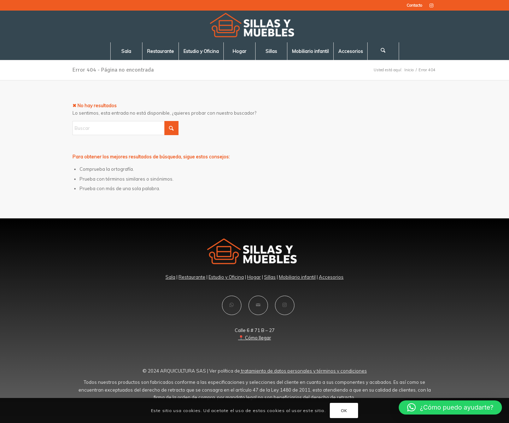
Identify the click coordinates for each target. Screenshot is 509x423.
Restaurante (192, 277)
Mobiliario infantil (297, 277)
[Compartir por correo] (258, 305)
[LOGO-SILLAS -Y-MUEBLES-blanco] (254, 26)
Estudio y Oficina (226, 277)
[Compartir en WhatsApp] (231, 305)
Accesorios (331, 277)
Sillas (270, 277)
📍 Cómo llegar (254, 337)
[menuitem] (412, 5)
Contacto (414, 5)
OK (344, 410)
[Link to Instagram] (431, 5)
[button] (450, 407)
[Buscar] (383, 51)
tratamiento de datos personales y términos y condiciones (303, 371)
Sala (170, 277)
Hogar (254, 277)
